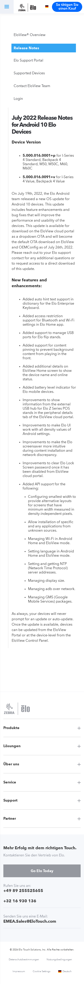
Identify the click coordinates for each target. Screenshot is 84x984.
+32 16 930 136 (19, 900)
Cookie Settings (41, 971)
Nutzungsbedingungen (59, 959)
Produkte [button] (11, 728)
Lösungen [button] (12, 746)
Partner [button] (9, 818)
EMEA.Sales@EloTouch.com (29, 921)
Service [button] (9, 782)
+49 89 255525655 (23, 890)
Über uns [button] (11, 764)
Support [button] (10, 800)
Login (18, 99)
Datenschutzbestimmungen (24, 959)
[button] (7, 7)
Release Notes (26, 48)
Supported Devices (29, 73)
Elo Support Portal (28, 60)
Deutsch (64, 971)
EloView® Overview (29, 35)
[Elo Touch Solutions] (27, 8)
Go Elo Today (42, 871)
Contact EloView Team (32, 86)
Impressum (19, 971)
